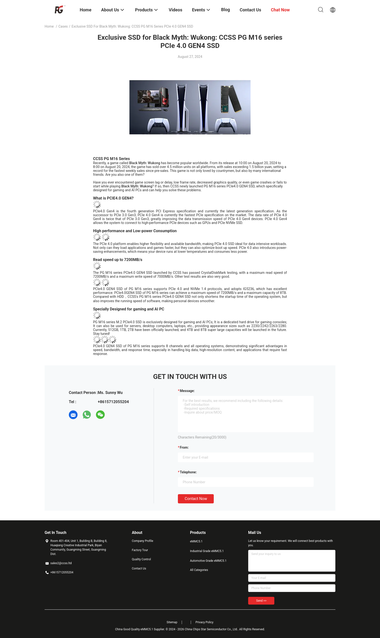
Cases (63, 26)
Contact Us (139, 568)
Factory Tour (140, 550)
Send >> (261, 600)
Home (49, 26)
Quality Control (141, 559)
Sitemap (172, 622)
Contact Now (196, 498)
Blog (225, 9)
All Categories (199, 570)
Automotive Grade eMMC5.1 (208, 560)
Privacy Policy (205, 622)
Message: (187, 391)
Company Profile (142, 541)
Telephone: (188, 472)
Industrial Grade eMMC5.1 (207, 551)
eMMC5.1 (196, 541)
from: (184, 447)
